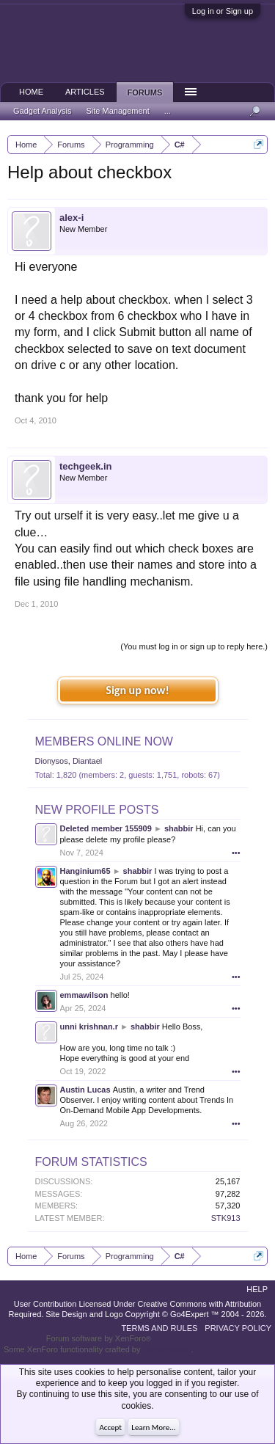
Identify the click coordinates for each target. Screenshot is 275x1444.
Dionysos (51, 760)
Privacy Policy (238, 1328)
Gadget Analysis (42, 110)
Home (31, 91)
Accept (110, 1427)
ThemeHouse (166, 1349)
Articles (85, 91)
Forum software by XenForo (98, 1338)
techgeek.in (85, 466)
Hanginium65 (85, 871)
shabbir (179, 828)
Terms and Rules (159, 1328)
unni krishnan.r (89, 1026)
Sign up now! (137, 690)
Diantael (87, 760)
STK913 (226, 1218)
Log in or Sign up (222, 11)
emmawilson (84, 995)
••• (236, 852)
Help (257, 1289)
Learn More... (153, 1427)
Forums (145, 92)
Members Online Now (104, 741)
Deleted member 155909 (106, 828)
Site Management (118, 110)
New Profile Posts (97, 809)
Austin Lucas (85, 1089)
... (167, 110)
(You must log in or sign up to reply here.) (194, 646)
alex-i (71, 217)
